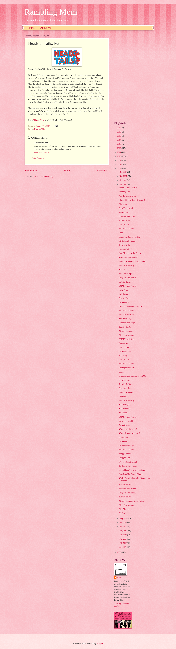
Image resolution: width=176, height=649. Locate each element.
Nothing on (123, 343)
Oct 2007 (123, 180)
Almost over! (124, 212)
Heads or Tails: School (127, 489)
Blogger (100, 644)
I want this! (123, 441)
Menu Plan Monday (126, 265)
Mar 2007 (123, 539)
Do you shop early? (126, 445)
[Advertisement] (133, 76)
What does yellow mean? (128, 257)
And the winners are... (127, 196)
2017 (119, 128)
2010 (119, 156)
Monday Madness (126, 331)
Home (31, 27)
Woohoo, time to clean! (128, 462)
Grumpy (122, 372)
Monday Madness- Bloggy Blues (131, 501)
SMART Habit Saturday (128, 188)
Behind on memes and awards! (130, 306)
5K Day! (122, 513)
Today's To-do (124, 220)
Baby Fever (123, 290)
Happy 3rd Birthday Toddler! (130, 237)
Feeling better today (126, 368)
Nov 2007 (123, 176)
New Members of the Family (130, 253)
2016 (119, 132)
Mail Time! (123, 413)
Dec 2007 (123, 172)
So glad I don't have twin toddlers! (132, 470)
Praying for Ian (125, 388)
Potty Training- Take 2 (127, 493)
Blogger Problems (126, 454)
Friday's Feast (124, 225)
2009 (119, 160)
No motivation (124, 425)
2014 (119, 140)
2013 (119, 144)
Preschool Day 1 (125, 380)
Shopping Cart (124, 192)
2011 (119, 152)
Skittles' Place (38, 120)
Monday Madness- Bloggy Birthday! (133, 261)
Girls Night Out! (125, 351)
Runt (121, 233)
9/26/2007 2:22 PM (41, 153)
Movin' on (123, 204)
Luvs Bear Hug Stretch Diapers (131, 474)
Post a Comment (38, 158)
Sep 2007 (123, 184)
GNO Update (124, 347)
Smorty (122, 270)
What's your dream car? (128, 429)
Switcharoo (123, 294)
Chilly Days (123, 396)
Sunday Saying (124, 405)
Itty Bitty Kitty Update (127, 241)
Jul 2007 (122, 523)
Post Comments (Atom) (44, 176)
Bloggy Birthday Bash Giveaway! (132, 200)
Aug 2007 (123, 518)
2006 (119, 552)
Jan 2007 (123, 547)
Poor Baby (123, 355)
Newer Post (31, 170)
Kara (119, 578)
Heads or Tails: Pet (126, 249)
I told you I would (126, 421)
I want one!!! (124, 302)
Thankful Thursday (126, 229)
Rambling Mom (51, 11)
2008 (119, 165)
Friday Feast (124, 437)
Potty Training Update (127, 278)
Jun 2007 (123, 527)
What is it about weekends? (129, 433)
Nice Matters (124, 509)
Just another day (125, 319)
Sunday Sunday (125, 409)
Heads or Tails (39, 129)
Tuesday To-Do (125, 327)
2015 (119, 136)
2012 (119, 148)
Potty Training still (126, 208)
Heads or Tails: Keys (127, 323)
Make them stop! (125, 274)
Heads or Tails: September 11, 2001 (132, 376)
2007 (119, 169)
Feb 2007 (123, 543)
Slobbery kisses (125, 485)
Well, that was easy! (126, 315)
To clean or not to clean (128, 466)
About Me (45, 27)
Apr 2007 (123, 535)
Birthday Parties (125, 282)
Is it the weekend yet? (127, 216)
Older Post (103, 170)
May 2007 (123, 531)
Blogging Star (124, 458)
